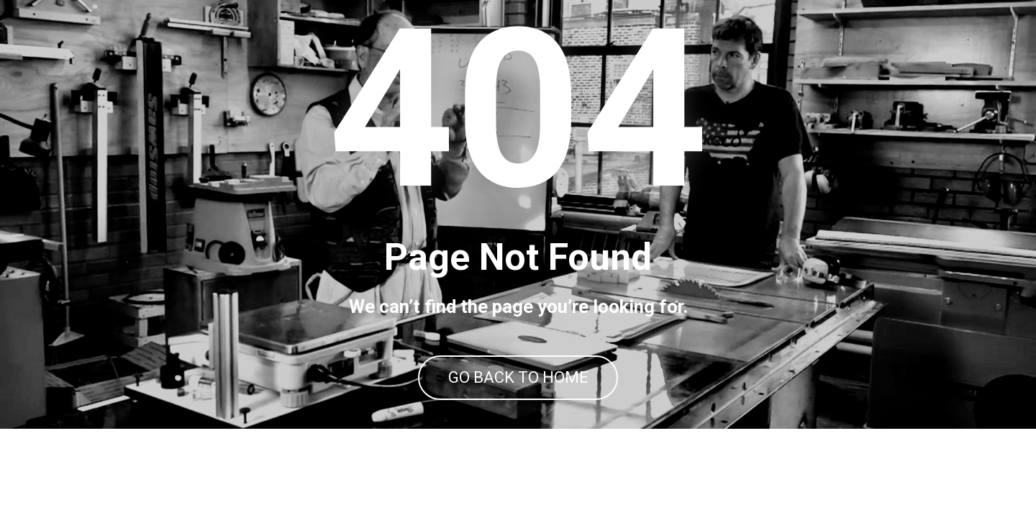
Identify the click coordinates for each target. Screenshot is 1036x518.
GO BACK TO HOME (518, 423)
